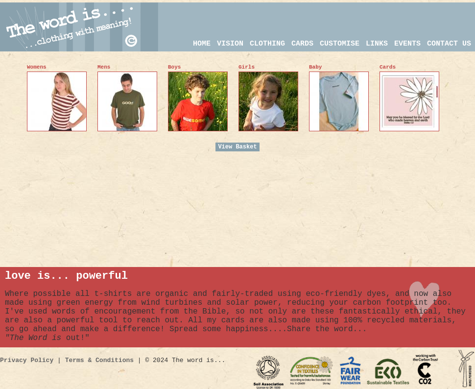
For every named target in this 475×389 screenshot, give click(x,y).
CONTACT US (449, 44)
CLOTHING (267, 44)
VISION (230, 44)
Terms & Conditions (99, 360)
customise (339, 44)
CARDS (302, 44)
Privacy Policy (26, 360)
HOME (202, 44)
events (407, 44)
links (377, 44)
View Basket (237, 147)
